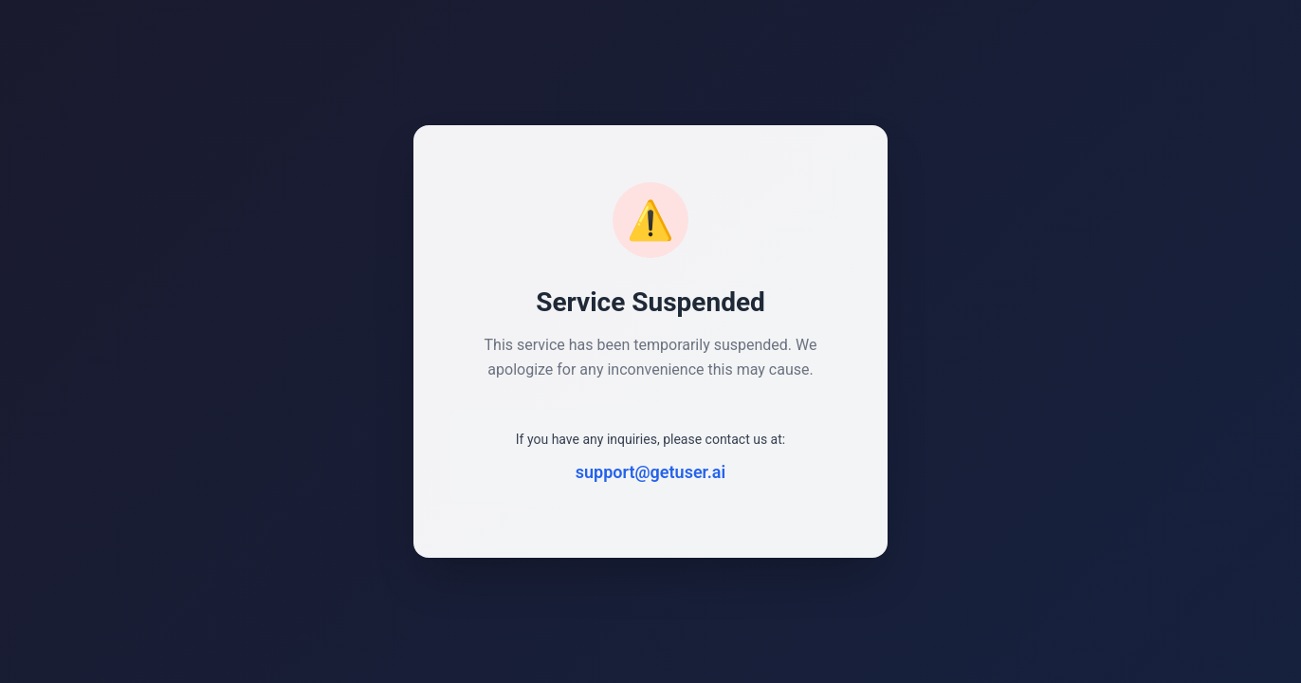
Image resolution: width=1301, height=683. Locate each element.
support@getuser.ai (650, 472)
